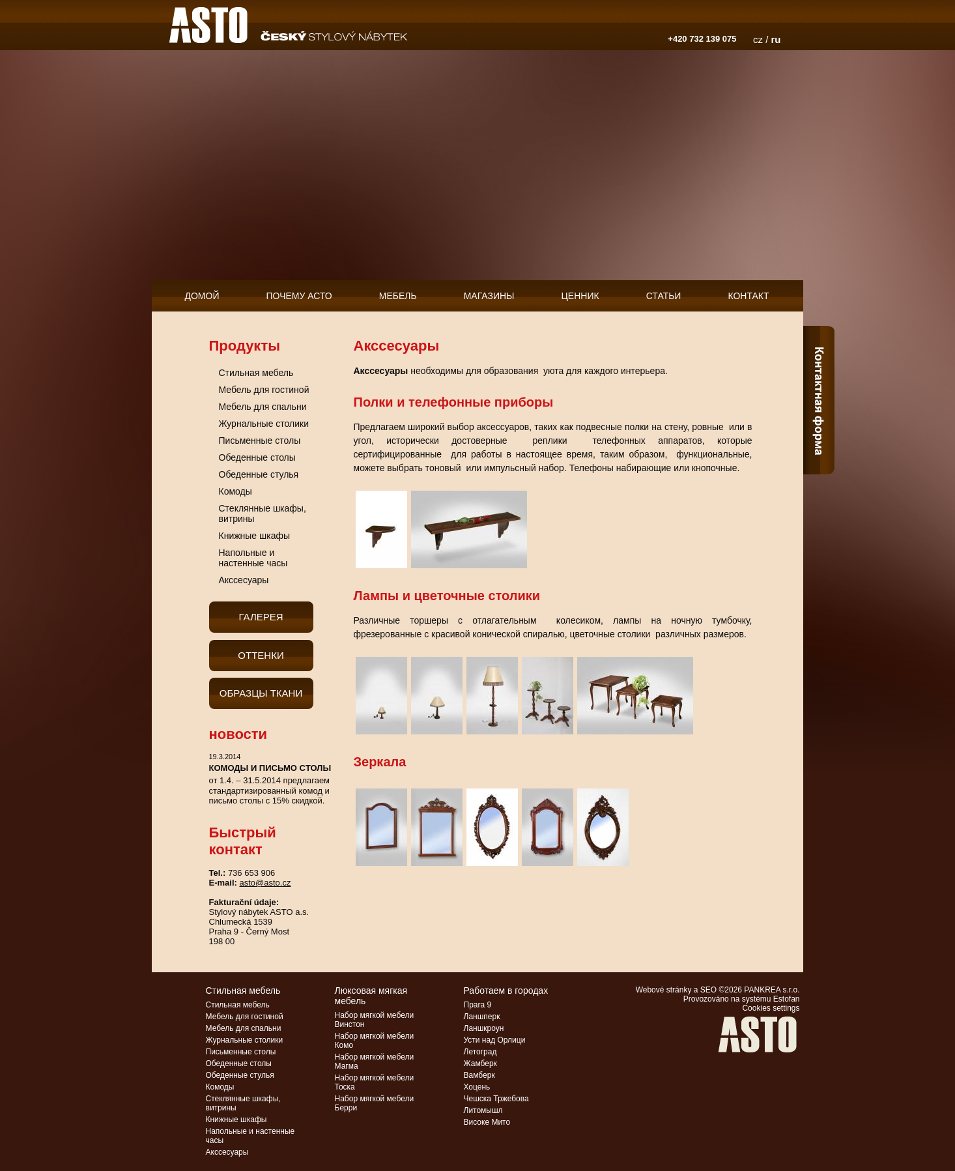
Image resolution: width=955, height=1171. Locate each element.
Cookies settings (770, 1008)
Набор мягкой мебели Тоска (374, 1082)
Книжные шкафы (255, 535)
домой (202, 296)
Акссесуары (244, 580)
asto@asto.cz (265, 883)
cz (758, 39)
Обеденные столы (257, 457)
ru (776, 39)
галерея (260, 616)
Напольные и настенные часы (253, 557)
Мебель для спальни (263, 406)
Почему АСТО (299, 296)
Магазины (489, 296)
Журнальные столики (264, 423)
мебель (398, 296)
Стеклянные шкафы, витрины (262, 513)
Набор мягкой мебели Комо (374, 1041)
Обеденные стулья (259, 474)
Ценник (580, 296)
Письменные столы (260, 440)
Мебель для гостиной (264, 389)
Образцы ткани (261, 693)
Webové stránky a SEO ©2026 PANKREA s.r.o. (718, 989)
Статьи (663, 296)
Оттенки (260, 655)
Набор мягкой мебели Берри (374, 1103)
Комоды (235, 491)
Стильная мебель (256, 373)
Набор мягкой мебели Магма (374, 1061)
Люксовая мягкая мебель (371, 995)
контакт (748, 296)
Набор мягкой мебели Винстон (374, 1020)
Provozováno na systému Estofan (741, 999)
